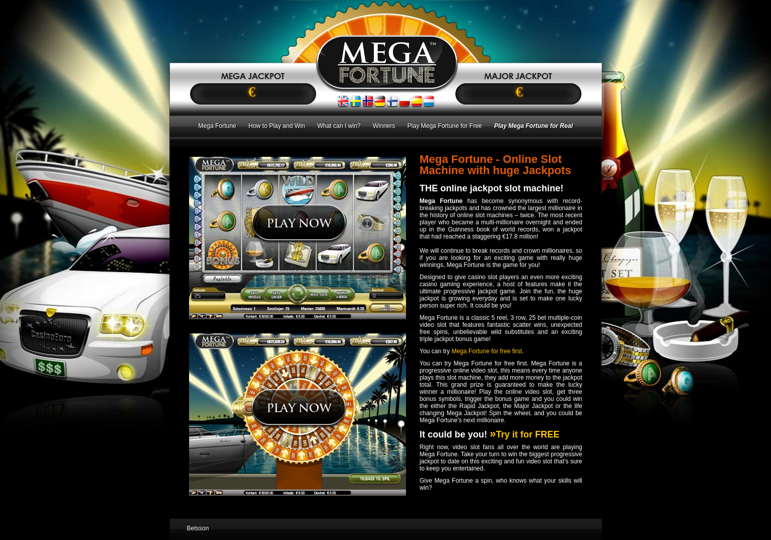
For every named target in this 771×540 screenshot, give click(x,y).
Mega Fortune (217, 125)
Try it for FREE (525, 434)
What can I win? (338, 125)
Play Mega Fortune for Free (445, 125)
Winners (384, 125)
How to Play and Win (277, 125)
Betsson (198, 528)
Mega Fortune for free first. (487, 351)
